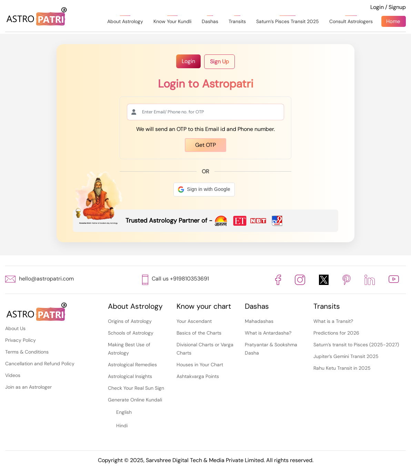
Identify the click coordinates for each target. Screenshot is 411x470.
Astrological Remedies (132, 364)
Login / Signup (388, 7)
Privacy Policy (20, 340)
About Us (15, 328)
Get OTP (205, 145)
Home (393, 21)
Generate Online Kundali (135, 400)
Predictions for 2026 (336, 333)
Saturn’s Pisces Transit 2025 (287, 21)
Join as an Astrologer (28, 387)
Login (188, 61)
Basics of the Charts (199, 333)
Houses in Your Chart (200, 364)
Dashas (210, 21)
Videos (12, 375)
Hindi (122, 425)
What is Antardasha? (268, 333)
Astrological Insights (130, 376)
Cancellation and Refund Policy (39, 363)
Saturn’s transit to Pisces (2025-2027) (356, 344)
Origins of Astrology (130, 321)
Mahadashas (259, 321)
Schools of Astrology (130, 333)
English (124, 412)
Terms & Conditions (27, 352)
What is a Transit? (333, 321)
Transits (237, 21)
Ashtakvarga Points (198, 376)
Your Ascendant (194, 321)
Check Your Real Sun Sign (136, 388)
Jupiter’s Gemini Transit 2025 (346, 356)
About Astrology (125, 21)
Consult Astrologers (351, 21)
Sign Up (219, 61)
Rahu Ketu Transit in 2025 (342, 368)
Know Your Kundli (172, 21)
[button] (203, 189)
